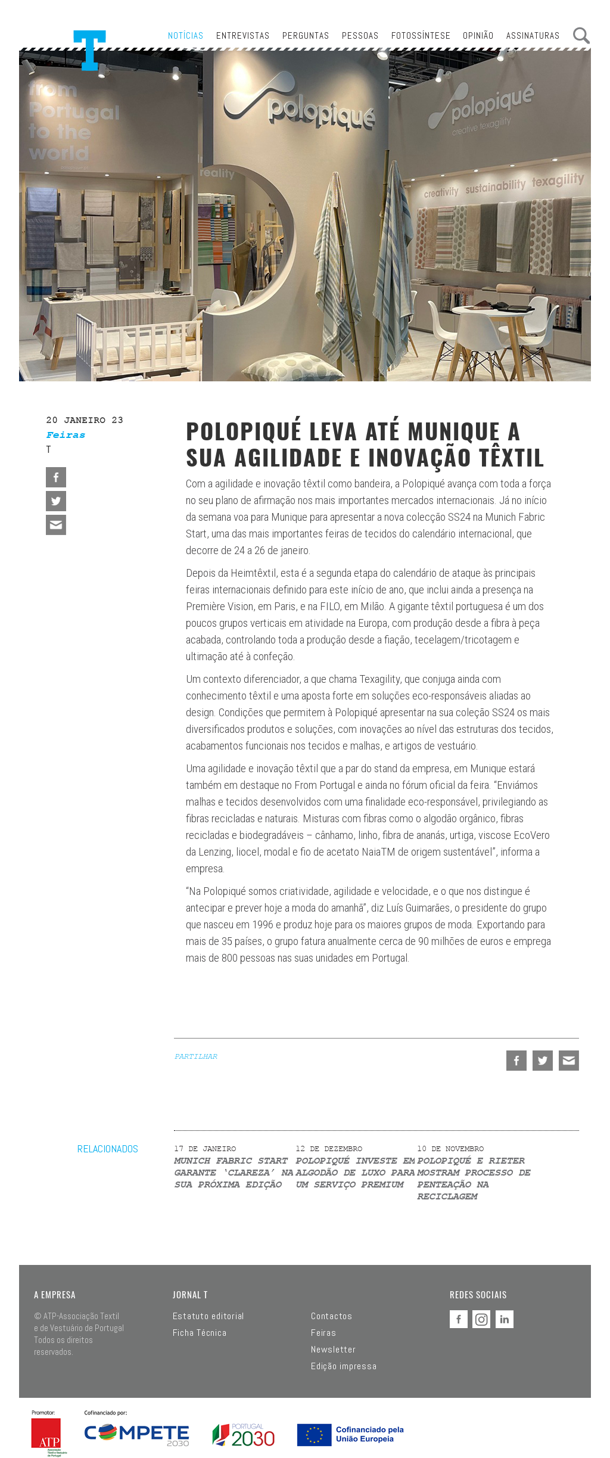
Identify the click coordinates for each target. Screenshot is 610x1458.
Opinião (478, 35)
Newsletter (333, 1350)
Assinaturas (533, 35)
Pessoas (360, 35)
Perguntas (305, 35)
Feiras (324, 1333)
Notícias (186, 35)
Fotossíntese (421, 35)
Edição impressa (343, 1366)
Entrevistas (243, 35)
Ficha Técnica (200, 1333)
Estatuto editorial (209, 1316)
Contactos (332, 1316)
